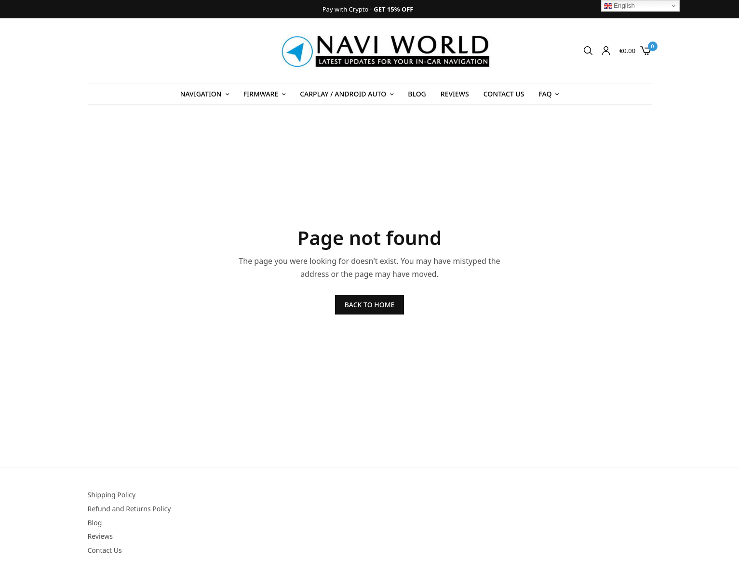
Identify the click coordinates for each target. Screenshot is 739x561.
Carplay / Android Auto (343, 93)
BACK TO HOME (370, 304)
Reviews (455, 93)
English (619, 6)
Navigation (201, 93)
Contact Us (504, 93)
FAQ (544, 93)
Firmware (260, 93)
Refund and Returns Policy (129, 508)
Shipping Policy (112, 494)
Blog (417, 93)
